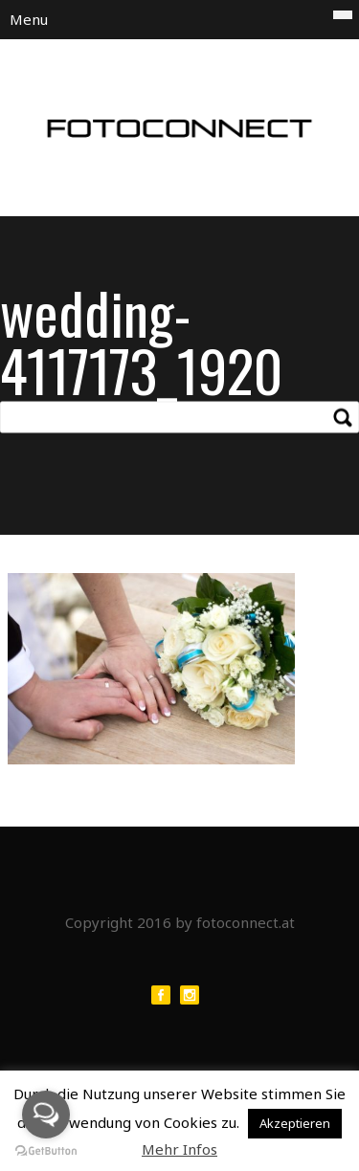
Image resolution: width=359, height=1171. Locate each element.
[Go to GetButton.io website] (46, 1151)
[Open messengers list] (46, 1114)
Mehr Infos (179, 1149)
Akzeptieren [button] (294, 1123)
